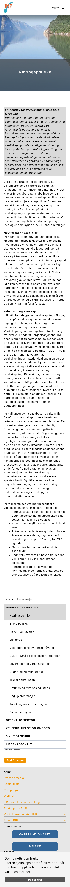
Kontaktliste (12, 783)
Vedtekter (10, 796)
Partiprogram (12, 790)
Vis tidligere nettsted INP (20, 814)
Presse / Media (14, 777)
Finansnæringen (20, 712)
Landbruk (16, 639)
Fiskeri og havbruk (22, 631)
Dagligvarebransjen (22, 696)
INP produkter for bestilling (22, 802)
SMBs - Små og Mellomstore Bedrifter (35, 655)
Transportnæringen (22, 679)
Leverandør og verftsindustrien (30, 663)
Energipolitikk (19, 623)
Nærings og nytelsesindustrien (30, 687)
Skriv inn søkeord (12, 750)
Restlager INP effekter (19, 808)
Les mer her (21, 872)
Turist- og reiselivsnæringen (28, 704)
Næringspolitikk (20, 615)
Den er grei (35, 879)
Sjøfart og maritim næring (27, 671)
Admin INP (11, 820)
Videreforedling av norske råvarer (32, 647)
